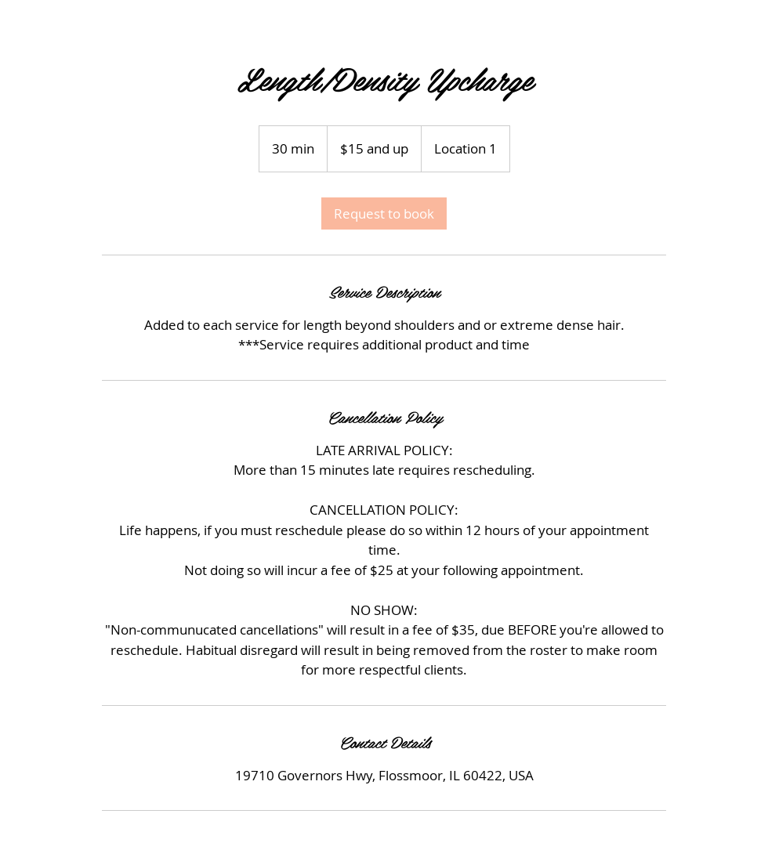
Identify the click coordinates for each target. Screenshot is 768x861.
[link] (384, 213)
